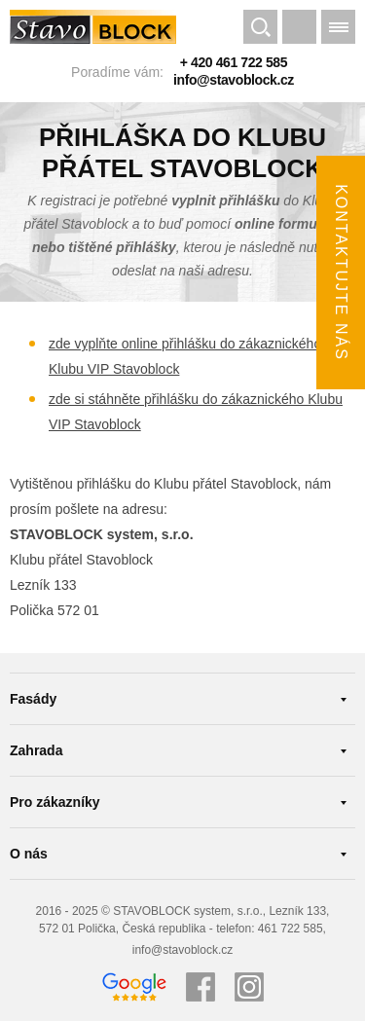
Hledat (260, 29)
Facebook (200, 987)
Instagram (249, 987)
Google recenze (134, 987)
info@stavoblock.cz (233, 80)
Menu (338, 29)
